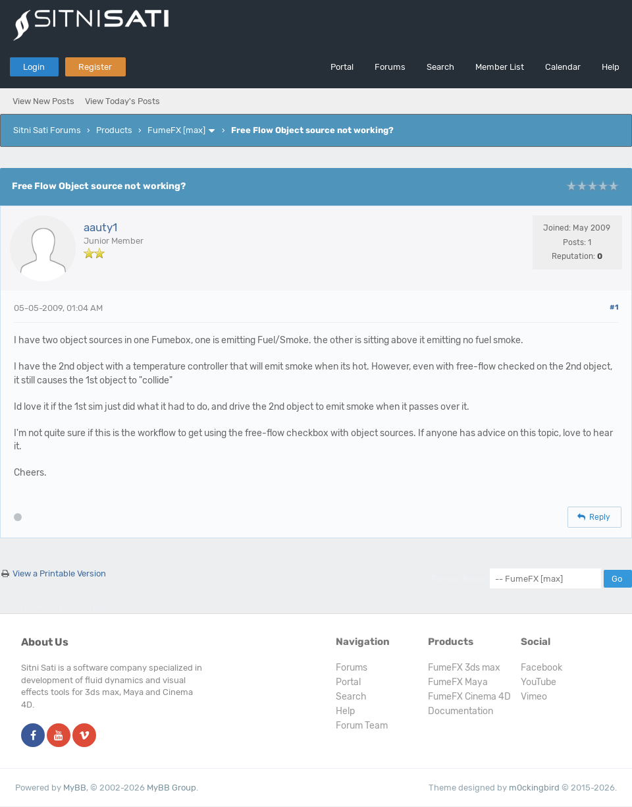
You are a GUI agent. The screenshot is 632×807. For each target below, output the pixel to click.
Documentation (460, 711)
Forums (390, 67)
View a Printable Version (59, 573)
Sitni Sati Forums (47, 130)
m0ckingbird (534, 788)
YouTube (538, 682)
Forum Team (362, 725)
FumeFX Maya (458, 682)
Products (114, 130)
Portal (342, 67)
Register (95, 67)
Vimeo (534, 696)
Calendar (563, 67)
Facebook (541, 667)
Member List (499, 67)
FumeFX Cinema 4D (469, 696)
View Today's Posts (122, 101)
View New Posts (43, 101)
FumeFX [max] (176, 130)
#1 (614, 307)
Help (610, 67)
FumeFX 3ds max (464, 667)
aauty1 (100, 227)
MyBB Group (171, 788)
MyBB (74, 788)
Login (34, 67)
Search (440, 67)
